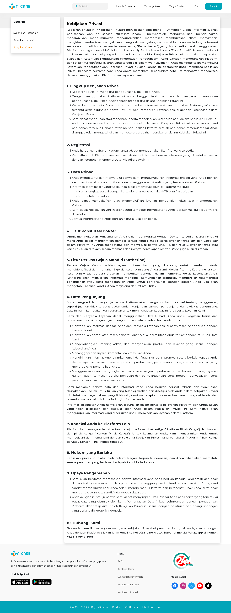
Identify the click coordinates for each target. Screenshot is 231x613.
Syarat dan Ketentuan (25, 33)
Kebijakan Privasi (22, 47)
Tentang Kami (152, 6)
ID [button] (194, 6)
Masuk (213, 6)
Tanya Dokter (176, 6)
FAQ (120, 561)
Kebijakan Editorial (23, 40)
